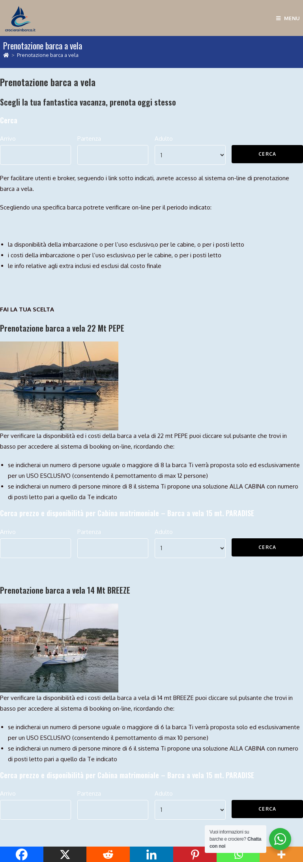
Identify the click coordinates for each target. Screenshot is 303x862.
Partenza (89, 138)
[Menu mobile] (288, 18)
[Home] (6, 55)
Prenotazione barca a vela (48, 55)
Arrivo (8, 138)
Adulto (164, 138)
